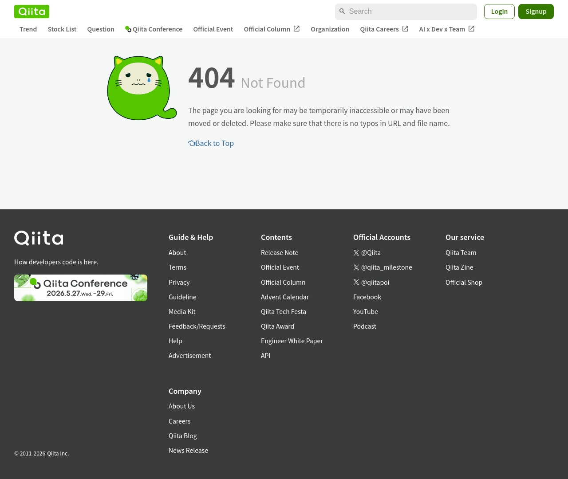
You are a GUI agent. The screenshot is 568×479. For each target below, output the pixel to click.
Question (100, 28)
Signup (536, 11)
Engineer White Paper (292, 340)
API (265, 355)
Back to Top (211, 142)
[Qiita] (31, 11)
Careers (179, 420)
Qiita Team (461, 252)
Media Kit (182, 311)
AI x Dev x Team (447, 29)
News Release (188, 450)
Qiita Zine (459, 267)
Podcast (364, 326)
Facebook (367, 296)
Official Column (272, 29)
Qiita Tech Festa (283, 311)
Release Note (279, 252)
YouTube (365, 311)
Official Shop (464, 282)
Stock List (61, 28)
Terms (177, 267)
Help (175, 340)
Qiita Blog (183, 435)
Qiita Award (277, 326)
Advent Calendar (285, 296)
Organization (330, 28)
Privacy (179, 282)
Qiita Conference (154, 28)
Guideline (183, 296)
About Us (182, 405)
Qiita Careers (384, 29)
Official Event (213, 28)
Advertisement (190, 355)
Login (499, 11)
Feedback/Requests (197, 326)
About (177, 252)
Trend (28, 28)
